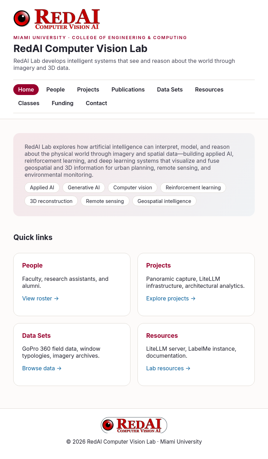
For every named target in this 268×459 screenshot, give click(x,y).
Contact (96, 103)
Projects (88, 89)
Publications (127, 89)
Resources (209, 89)
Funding (62, 103)
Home (26, 89)
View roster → (40, 298)
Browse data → (42, 368)
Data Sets (170, 89)
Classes (28, 103)
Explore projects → (171, 298)
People (55, 89)
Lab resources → (168, 368)
